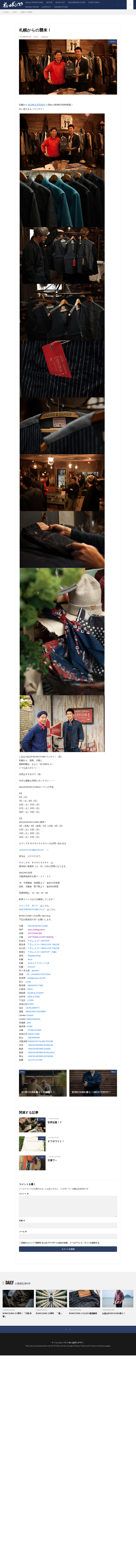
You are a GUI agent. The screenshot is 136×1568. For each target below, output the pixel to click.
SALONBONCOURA (76, 2)
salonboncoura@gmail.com (31, 849)
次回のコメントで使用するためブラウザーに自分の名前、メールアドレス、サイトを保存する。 (61, 1243)
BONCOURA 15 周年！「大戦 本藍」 (17, 1315)
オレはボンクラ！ (76, 1342)
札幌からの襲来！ (27, 12)
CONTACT (46, 7)
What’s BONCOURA (34, 2)
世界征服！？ (55, 1122)
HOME (6, 12)
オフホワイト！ (56, 1141)
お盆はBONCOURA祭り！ (114, 1313)
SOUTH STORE (35, 1060)
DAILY (15, 12)
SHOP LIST (60, 2)
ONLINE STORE (61, 7)
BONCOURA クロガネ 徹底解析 (83, 1313)
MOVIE (49, 2)
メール (23, 1232)
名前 (22, 1220)
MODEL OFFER (32, 7)
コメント (24, 1194)
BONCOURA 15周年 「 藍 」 (49, 1313)
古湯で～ (52, 1160)
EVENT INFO (94, 2)
